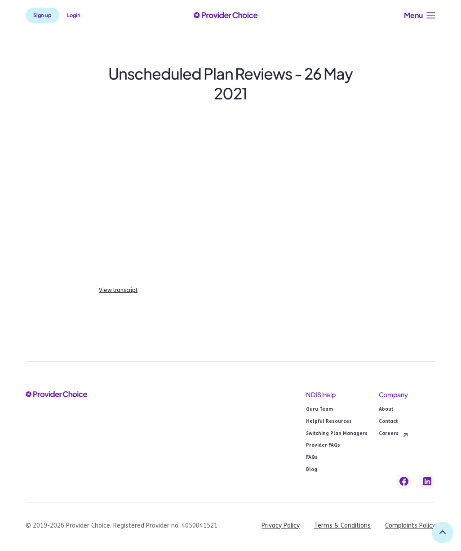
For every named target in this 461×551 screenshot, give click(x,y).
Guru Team (319, 409)
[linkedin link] (427, 481)
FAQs (312, 457)
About (386, 409)
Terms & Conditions (342, 525)
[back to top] (442, 532)
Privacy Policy (281, 525)
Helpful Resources (329, 421)
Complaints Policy (410, 525)
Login (73, 15)
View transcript (118, 290)
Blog (311, 469)
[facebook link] (404, 481)
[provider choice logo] (225, 15)
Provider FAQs (323, 445)
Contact (388, 421)
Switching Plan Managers (337, 433)
